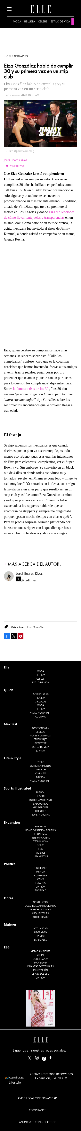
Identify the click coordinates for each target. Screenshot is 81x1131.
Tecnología (40, 841)
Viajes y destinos (40, 735)
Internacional (40, 837)
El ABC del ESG (40, 973)
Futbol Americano (40, 800)
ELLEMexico (29, 1058)
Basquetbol (40, 803)
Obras (40, 845)
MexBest (10, 724)
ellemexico (47, 1056)
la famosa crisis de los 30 (30, 389)
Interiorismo (40, 917)
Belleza (29, 21)
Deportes (40, 769)
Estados (40, 883)
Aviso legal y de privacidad (37, 1098)
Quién (8, 690)
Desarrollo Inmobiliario (40, 905)
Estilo (40, 762)
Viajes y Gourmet (40, 712)
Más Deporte (40, 807)
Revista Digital (40, 814)
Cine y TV (40, 773)
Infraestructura (40, 909)
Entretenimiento (40, 765)
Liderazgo (40, 932)
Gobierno (41, 868)
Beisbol (40, 796)
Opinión (40, 886)
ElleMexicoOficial (53, 1056)
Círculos (40, 701)
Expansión (12, 822)
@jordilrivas (17, 166)
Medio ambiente (40, 951)
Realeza (40, 698)
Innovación (40, 970)
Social (40, 955)
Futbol (40, 792)
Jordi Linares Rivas (15, 160)
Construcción (40, 902)
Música (40, 777)
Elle (6, 667)
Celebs (42, 21)
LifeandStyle (40, 856)
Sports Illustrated (17, 788)
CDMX (40, 879)
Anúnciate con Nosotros (37, 1122)
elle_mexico (40, 1056)
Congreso (40, 875)
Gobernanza (40, 959)
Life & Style (12, 758)
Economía (40, 834)
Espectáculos (40, 694)
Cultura (40, 716)
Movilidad (40, 962)
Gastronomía (40, 728)
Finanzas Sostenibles (40, 966)
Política (9, 864)
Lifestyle (40, 811)
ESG (40, 849)
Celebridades (17, 56)
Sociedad (40, 890)
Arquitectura (40, 913)
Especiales (40, 939)
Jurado (40, 750)
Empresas (40, 826)
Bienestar (41, 743)
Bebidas (40, 732)
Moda (17, 21)
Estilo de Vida (40, 747)
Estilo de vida (60, 21)
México (40, 871)
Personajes (40, 739)
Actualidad (40, 928)
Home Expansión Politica (40, 830)
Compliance (37, 1110)
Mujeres (40, 852)
